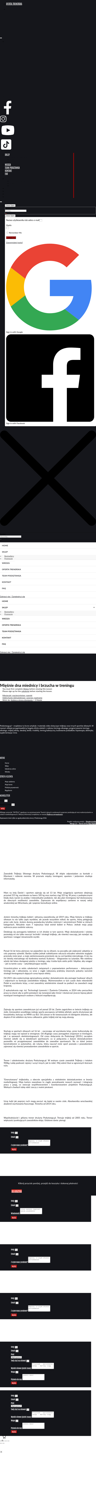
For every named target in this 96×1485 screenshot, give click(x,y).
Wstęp (26, 689)
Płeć (12, 1354)
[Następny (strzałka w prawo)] (3, 1446)
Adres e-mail (5, 804)
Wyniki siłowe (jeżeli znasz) (21, 1369)
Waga (13, 1373)
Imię (2, 800)
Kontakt (8, 170)
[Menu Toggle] (1, 201)
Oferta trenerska (14, 3)
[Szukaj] (6, 213)
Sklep (7, 154)
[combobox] (15, 211)
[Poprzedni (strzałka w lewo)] (1, 1446)
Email (13, 1137)
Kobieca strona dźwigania (22, 700)
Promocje (14, 162)
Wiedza (8, 164)
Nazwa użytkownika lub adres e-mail (22, 220)
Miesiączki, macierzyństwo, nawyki (17, 695)
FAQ (6, 173)
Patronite (4, 752)
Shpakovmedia (91, 822)
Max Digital (92, 823)
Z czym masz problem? (19, 1146)
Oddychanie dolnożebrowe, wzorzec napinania (22, 698)
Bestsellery (14, 159)
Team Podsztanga (12, 167)
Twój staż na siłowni (18, 1360)
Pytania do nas (16, 1381)
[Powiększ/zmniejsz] (1, 1443)
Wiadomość (15, 1214)
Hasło (8, 225)
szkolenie (25, 691)
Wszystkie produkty (18, 157)
